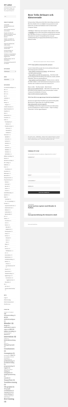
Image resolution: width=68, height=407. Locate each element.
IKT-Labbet (8, 5)
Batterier (7, 124)
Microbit (6, 186)
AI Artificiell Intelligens (9, 87)
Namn (30, 175)
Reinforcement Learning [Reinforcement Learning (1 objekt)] (8, 369)
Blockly (6, 182)
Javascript (7, 184)
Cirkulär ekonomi (7, 106)
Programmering (7, 179)
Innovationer (8, 277)
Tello (7, 242)
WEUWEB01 (7, 154)
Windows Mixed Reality (10, 288)
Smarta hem (7, 271)
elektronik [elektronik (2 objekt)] (7, 327)
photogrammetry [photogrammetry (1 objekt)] (7, 355)
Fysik (5, 119)
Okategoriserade (7, 177)
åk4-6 (5, 91)
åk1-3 (5, 89)
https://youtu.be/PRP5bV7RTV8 (35, 88)
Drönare (6, 235)
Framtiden (6, 117)
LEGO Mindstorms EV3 (10, 265)
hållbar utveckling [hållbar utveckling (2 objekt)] (10, 331)
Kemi (5, 167)
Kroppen (7, 104)
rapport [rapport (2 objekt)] (7, 368)
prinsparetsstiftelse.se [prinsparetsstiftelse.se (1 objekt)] (8, 359)
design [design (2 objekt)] (6, 325)
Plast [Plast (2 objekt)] (13, 355)
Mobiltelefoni (8, 257)
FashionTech (6, 115)
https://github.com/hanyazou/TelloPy (38, 71)
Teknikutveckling (8, 273)
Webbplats (30, 186)
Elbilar (6, 244)
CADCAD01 (7, 139)
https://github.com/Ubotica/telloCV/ (37, 80)
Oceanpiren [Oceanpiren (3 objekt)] (9, 353)
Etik (5, 113)
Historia (5, 158)
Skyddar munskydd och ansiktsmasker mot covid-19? (9, 40)
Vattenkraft (8, 130)
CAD (6, 222)
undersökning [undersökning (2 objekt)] (9, 394)
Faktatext (7, 209)
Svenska (5, 203)
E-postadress (32, 180)
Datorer (6, 225)
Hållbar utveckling (8, 156)
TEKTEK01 (7, 151)
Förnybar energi (8, 126)
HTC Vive (7, 286)
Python (6, 188)
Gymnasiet (6, 134)
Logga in (6, 297)
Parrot (7, 240)
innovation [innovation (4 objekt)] (10, 336)
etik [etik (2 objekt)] (14, 327)
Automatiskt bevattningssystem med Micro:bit (9, 26)
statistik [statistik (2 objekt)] (7, 378)
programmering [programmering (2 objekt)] (9, 366)
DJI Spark (8, 237)
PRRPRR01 (7, 149)
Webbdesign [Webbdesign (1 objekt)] (11, 395)
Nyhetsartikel (8, 214)
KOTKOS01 (7, 147)
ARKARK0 (7, 136)
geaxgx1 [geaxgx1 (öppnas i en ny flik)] (31, 32)
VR (4, 284)
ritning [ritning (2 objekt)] (7, 371)
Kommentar (31, 157)
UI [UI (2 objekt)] (12, 392)
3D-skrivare (7, 220)
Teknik (5, 218)
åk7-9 (5, 93)
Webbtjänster (8, 250)
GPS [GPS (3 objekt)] (11, 329)
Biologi (5, 102)
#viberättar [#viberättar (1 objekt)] (6, 312)
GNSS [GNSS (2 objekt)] (6, 329)
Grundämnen (8, 169)
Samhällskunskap (8, 192)
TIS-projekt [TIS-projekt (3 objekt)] (9, 387)
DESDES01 (7, 143)
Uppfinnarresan (10, 280)
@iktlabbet (39, 136)
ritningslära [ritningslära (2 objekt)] (8, 372)
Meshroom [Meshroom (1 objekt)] (6, 343)
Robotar (6, 261)
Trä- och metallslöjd (9, 201)
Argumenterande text (9, 205)
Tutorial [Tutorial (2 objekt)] (7, 392)
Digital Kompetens (8, 109)
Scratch (6, 190)
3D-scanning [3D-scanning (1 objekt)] (11, 312)
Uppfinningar (8, 275)
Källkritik (6, 164)
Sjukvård (6, 194)
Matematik (6, 175)
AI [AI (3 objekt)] (6, 317)
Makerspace (6, 173)
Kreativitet (6, 171)
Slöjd (5, 197)
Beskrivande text (8, 207)
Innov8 (6, 145)
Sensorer (7, 269)
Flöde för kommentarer (9, 302)
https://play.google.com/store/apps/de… (37, 104)
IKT (5, 246)
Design (6, 233)
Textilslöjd (7, 199)
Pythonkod (47, 139)
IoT (5, 252)
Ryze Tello (52, 139)
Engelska (6, 111)
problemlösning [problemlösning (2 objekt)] (9, 361)
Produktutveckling (9, 259)
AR (4, 96)
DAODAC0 (7, 141)
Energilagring (8, 121)
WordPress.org (7, 304)
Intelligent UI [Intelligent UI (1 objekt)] (6, 338)
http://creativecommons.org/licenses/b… (38, 93)
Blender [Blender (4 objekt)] (8, 323)
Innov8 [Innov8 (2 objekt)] (7, 334)
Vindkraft (8, 132)
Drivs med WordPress (32, 224)
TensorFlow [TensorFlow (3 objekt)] (9, 380)
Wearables (7, 282)
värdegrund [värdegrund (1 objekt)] (6, 395)
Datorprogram (8, 231)
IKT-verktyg (6, 162)
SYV (5, 216)
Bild (5, 100)
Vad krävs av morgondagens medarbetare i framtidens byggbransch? (10, 55)
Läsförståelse (7, 212)
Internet (6, 248)
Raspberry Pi (8, 229)
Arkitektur (6, 98)
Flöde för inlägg (7, 299)
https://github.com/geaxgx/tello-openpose (42, 64)
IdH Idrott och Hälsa (8, 160)
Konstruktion (8, 255)
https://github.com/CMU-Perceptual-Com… (39, 75)
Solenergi (8, 128)
